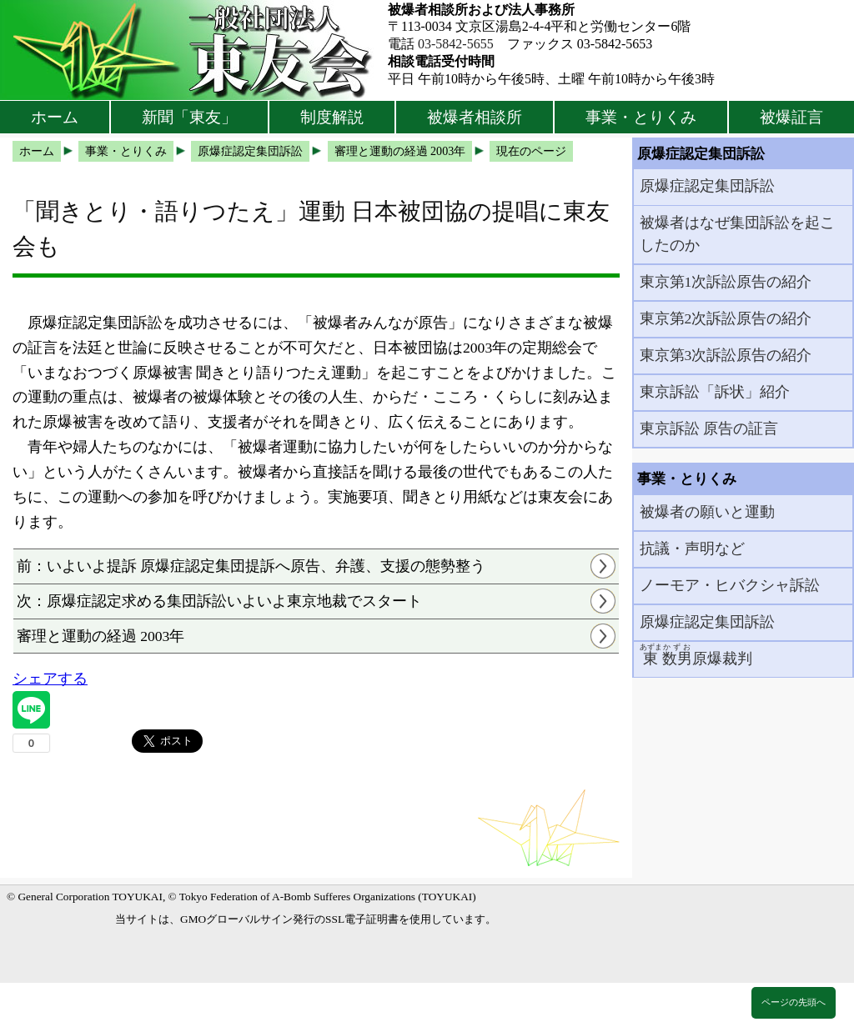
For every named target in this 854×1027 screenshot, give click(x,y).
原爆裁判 (696, 655)
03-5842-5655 (456, 44)
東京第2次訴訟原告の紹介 (726, 318)
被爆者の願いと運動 (707, 511)
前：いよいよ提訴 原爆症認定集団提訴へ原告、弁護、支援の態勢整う (251, 566)
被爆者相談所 (474, 117)
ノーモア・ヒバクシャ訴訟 (730, 585)
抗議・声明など (692, 548)
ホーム (54, 117)
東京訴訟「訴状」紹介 (715, 391)
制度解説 (332, 117)
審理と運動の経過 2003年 (101, 636)
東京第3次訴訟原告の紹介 (726, 355)
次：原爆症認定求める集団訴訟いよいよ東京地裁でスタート (219, 601)
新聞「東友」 (189, 117)
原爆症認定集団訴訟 (707, 186)
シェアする (50, 678)
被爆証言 (791, 117)
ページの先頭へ (793, 1002)
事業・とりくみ (640, 117)
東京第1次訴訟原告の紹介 (726, 281)
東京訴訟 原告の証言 (709, 428)
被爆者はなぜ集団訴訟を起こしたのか (737, 233)
